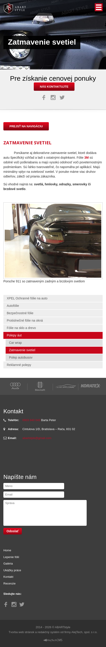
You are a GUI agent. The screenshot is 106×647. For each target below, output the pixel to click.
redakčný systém (49, 632)
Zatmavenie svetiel (22, 350)
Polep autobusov (20, 357)
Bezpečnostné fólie (20, 313)
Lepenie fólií (11, 557)
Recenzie (9, 583)
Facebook (43, 97)
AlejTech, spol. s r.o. (84, 632)
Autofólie (13, 305)
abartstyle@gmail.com (37, 438)
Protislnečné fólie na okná (25, 320)
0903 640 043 (32, 420)
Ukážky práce (12, 570)
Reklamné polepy (19, 365)
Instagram (53, 97)
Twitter (62, 97)
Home (7, 550)
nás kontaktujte (54, 86)
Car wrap (15, 342)
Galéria (8, 563)
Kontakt (8, 576)
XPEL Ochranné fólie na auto (27, 298)
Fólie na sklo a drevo (21, 328)
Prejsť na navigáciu (26, 126)
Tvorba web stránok (21, 632)
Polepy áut (14, 335)
